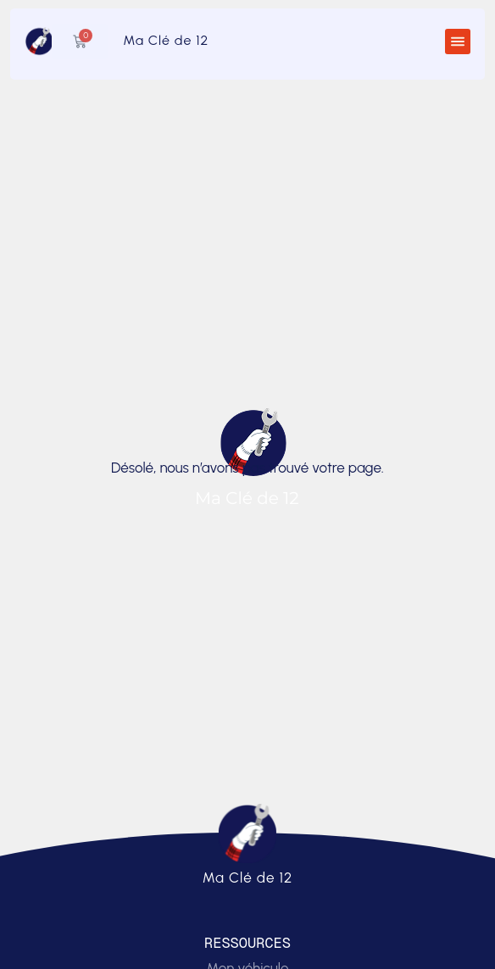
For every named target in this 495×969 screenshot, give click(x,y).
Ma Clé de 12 (166, 40)
